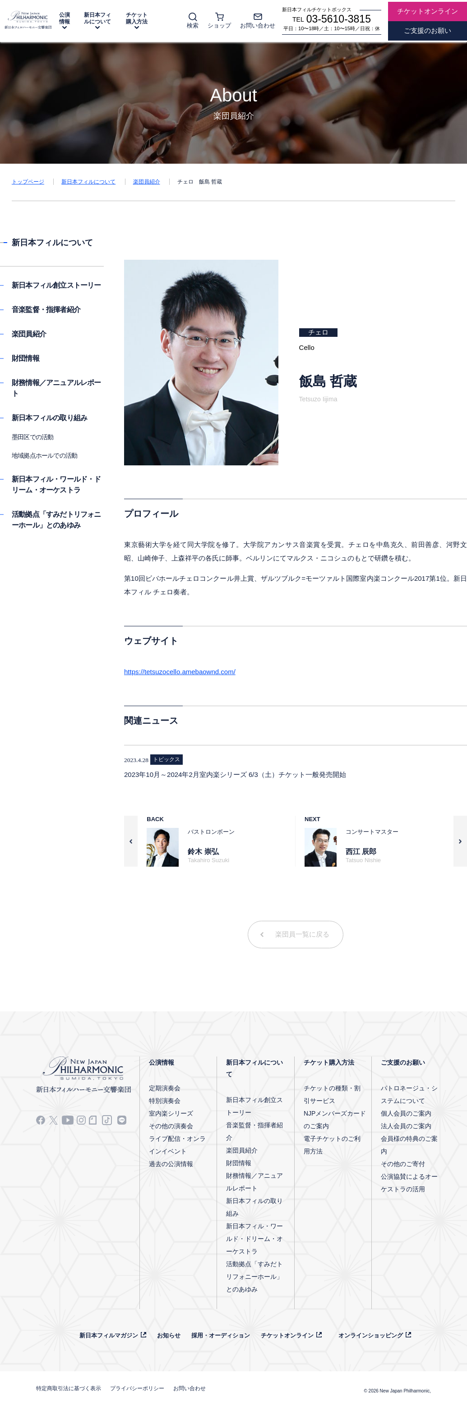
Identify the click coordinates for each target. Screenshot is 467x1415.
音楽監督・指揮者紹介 (46, 309)
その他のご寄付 (403, 1163)
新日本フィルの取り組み (49, 418)
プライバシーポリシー (137, 1388)
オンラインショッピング (370, 1335)
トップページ (28, 182)
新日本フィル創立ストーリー (56, 285)
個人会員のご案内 (406, 1113)
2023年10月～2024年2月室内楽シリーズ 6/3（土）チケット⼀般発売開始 (235, 774)
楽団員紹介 (146, 182)
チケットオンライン (287, 1335)
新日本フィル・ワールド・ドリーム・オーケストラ (254, 1238)
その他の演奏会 (171, 1126)
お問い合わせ (189, 1388)
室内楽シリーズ (171, 1113)
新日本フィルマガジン (108, 1335)
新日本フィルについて (97, 18)
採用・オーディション (220, 1335)
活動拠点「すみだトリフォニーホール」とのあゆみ (254, 1276)
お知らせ (168, 1335)
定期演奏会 (164, 1088)
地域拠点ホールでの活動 (44, 455)
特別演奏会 (164, 1100)
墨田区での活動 (32, 437)
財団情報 (25, 358)
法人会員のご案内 (406, 1126)
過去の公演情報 (171, 1163)
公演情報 (64, 18)
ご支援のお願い (403, 1062)
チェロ (318, 332)
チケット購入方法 (137, 18)
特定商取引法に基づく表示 (68, 1388)
